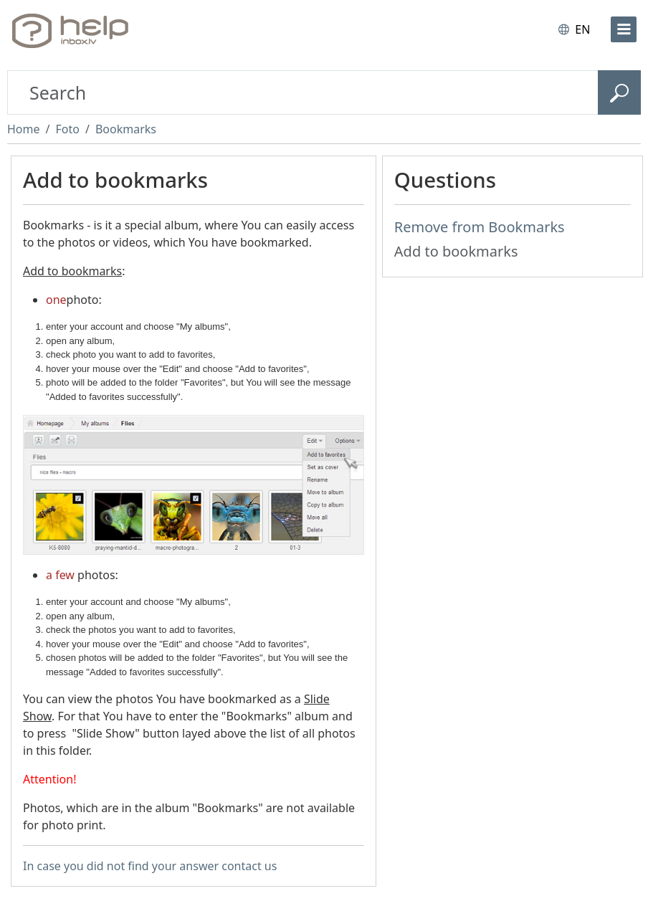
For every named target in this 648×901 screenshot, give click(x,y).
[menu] (624, 29)
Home (23, 129)
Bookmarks (125, 129)
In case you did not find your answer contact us (150, 866)
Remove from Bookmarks (479, 227)
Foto (67, 129)
